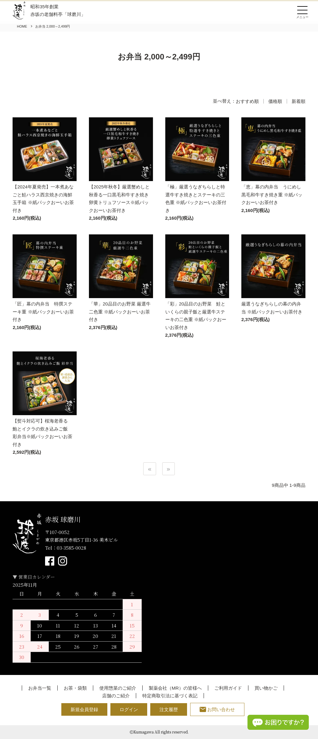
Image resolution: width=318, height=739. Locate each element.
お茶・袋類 (75, 688)
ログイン (129, 709)
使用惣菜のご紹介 (117, 688)
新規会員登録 (84, 709)
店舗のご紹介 (116, 695)
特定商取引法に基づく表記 (169, 695)
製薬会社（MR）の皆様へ (175, 688)
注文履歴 (168, 709)
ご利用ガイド (228, 688)
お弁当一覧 (39, 688)
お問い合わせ (217, 709)
